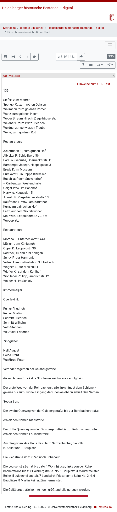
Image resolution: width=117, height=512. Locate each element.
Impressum (105, 507)
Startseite (9, 28)
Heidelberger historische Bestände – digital (37, 8)
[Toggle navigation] (110, 45)
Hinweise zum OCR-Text (93, 84)
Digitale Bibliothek (31, 28)
